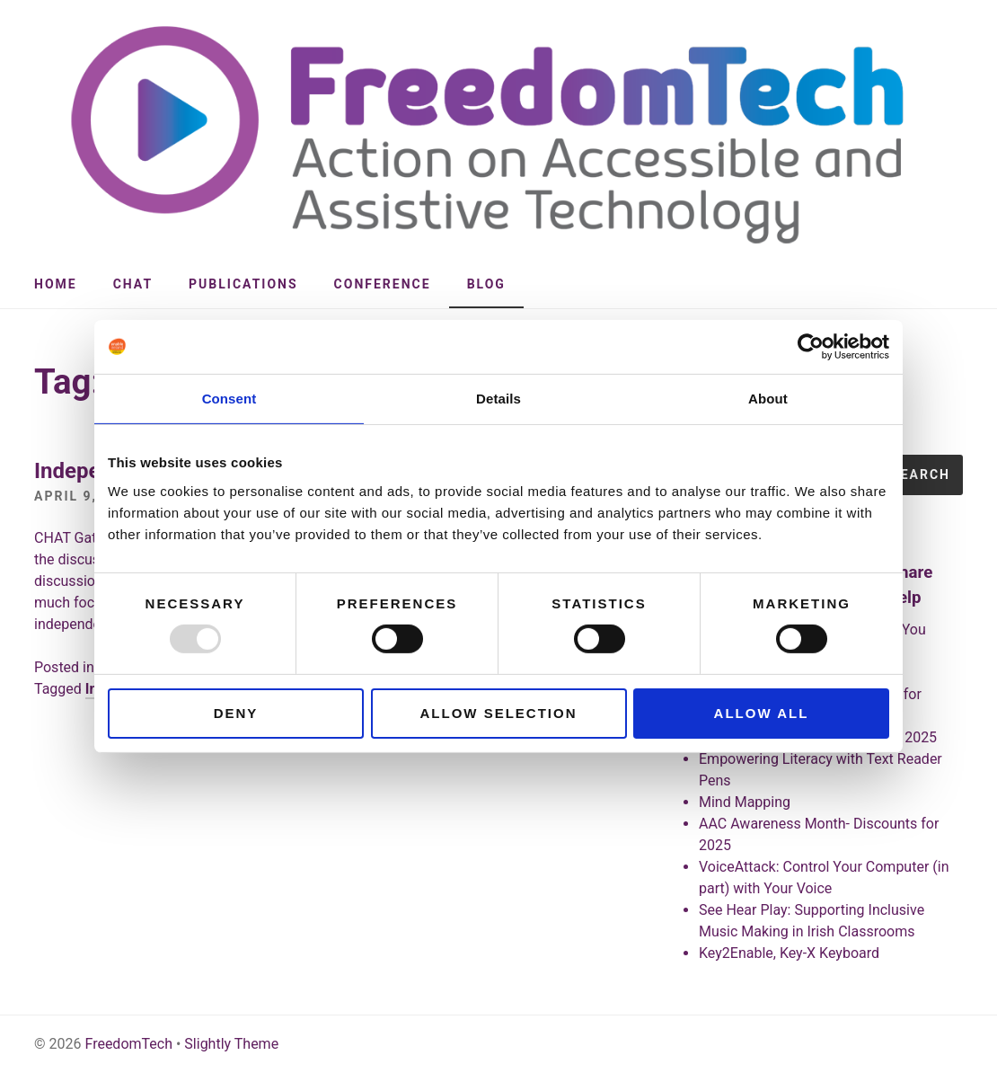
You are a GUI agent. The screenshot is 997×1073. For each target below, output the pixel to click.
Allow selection (499, 713)
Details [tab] (498, 398)
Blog (486, 284)
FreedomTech (128, 1043)
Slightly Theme (231, 1043)
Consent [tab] (229, 398)
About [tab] (768, 398)
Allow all (761, 713)
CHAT (133, 284)
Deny (236, 713)
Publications (243, 284)
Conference (382, 284)
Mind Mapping (744, 802)
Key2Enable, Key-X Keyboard (789, 953)
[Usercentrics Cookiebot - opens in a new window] (810, 346)
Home (55, 284)
